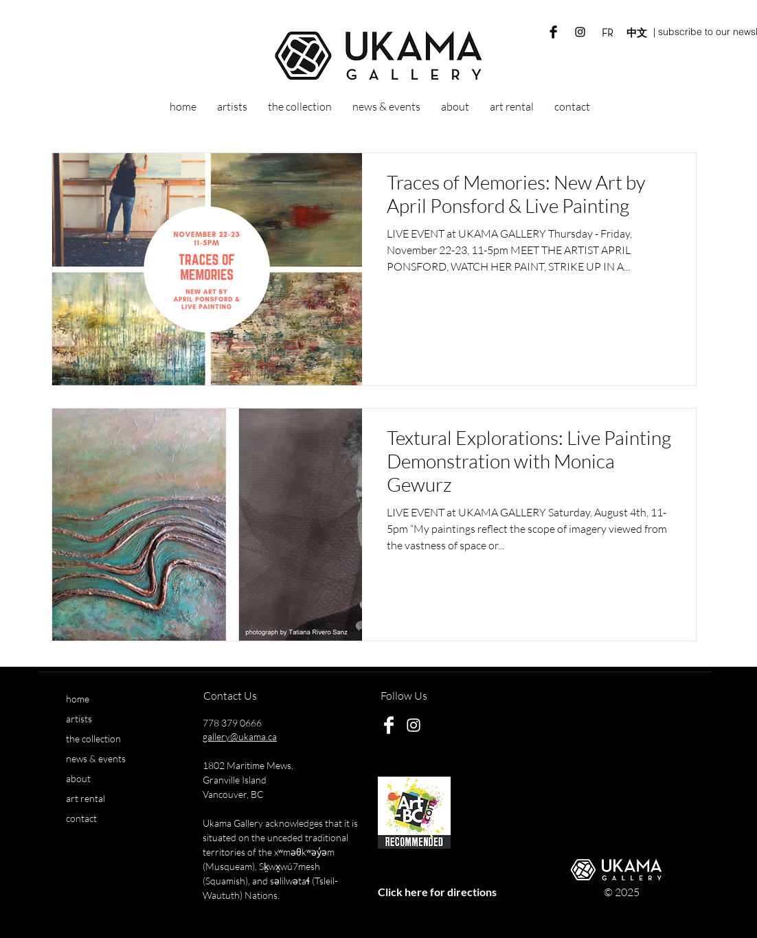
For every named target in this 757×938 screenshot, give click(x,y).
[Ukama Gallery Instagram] (580, 31)
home (77, 699)
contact (81, 818)
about (78, 778)
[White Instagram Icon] (413, 725)
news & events (96, 758)
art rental (85, 798)
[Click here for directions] (437, 892)
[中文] (636, 33)
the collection (93, 738)
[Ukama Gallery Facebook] (553, 31)
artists (79, 718)
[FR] (607, 33)
